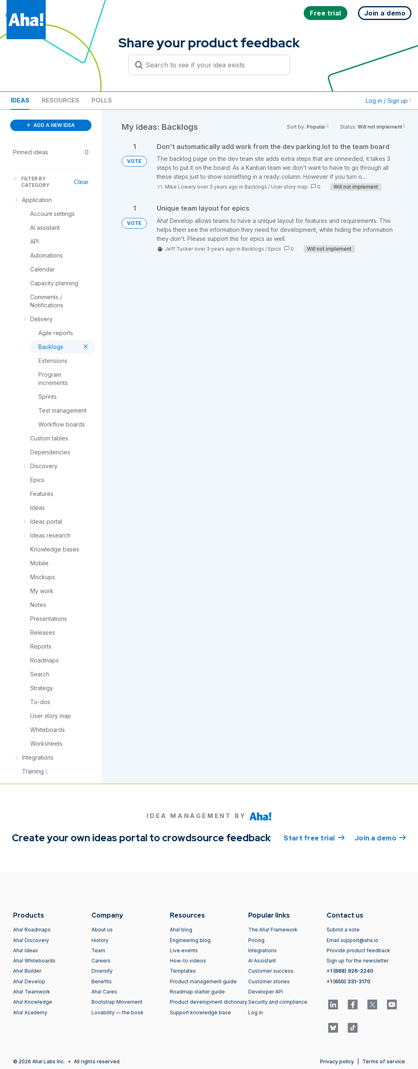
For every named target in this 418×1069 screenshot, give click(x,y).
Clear (81, 182)
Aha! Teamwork (31, 992)
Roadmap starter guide (197, 992)
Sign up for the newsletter (358, 961)
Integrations (262, 950)
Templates (183, 971)
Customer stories (269, 981)
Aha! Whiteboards (34, 961)
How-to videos (188, 961)
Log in (255, 1012)
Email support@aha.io (352, 940)
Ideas (20, 100)
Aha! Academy (30, 1012)
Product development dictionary (208, 1002)
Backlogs (256, 187)
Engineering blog (190, 940)
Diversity (102, 971)
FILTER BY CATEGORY (31, 182)
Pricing (256, 940)
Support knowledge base (200, 1012)
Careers (101, 961)
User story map (289, 187)
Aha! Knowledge (32, 1002)
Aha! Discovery (31, 940)
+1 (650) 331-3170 (348, 981)
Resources (60, 100)
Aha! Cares (104, 992)
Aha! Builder (27, 971)
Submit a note (343, 930)
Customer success (270, 971)
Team (98, 950)
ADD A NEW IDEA (51, 125)
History (100, 940)
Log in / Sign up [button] (388, 100)
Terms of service (383, 1061)
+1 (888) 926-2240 (350, 971)
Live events (184, 950)
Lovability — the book (117, 1012)
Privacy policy (337, 1061)
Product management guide (203, 981)
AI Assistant (262, 961)
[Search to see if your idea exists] (212, 65)
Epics (274, 249)
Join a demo (380, 837)
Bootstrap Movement (116, 1002)
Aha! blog (181, 930)
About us (102, 930)
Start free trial (314, 837)
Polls (101, 100)
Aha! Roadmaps (32, 930)
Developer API (265, 992)
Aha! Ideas (25, 950)
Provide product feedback (358, 950)
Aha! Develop (29, 981)
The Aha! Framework (273, 930)
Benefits (101, 981)
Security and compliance (277, 1002)
